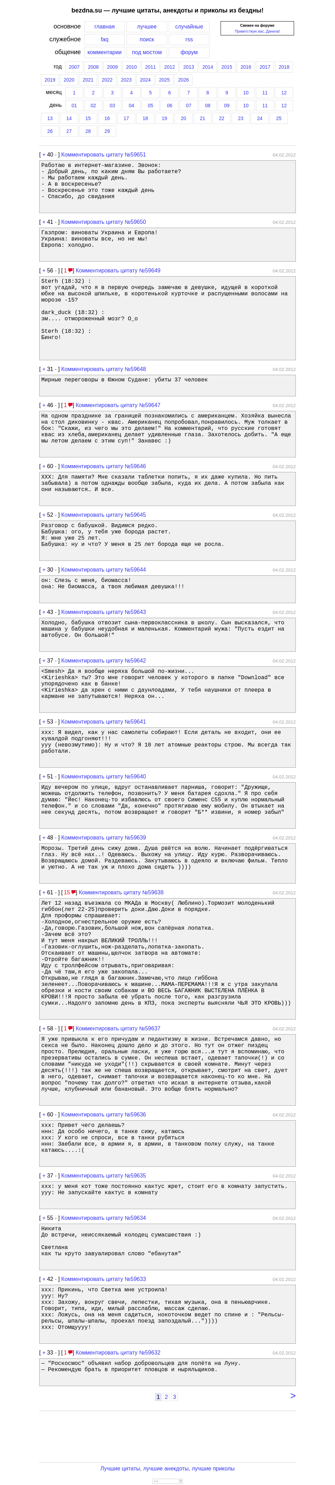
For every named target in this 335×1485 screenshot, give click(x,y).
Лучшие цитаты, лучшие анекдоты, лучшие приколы (167, 1468)
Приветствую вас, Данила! (257, 31)
